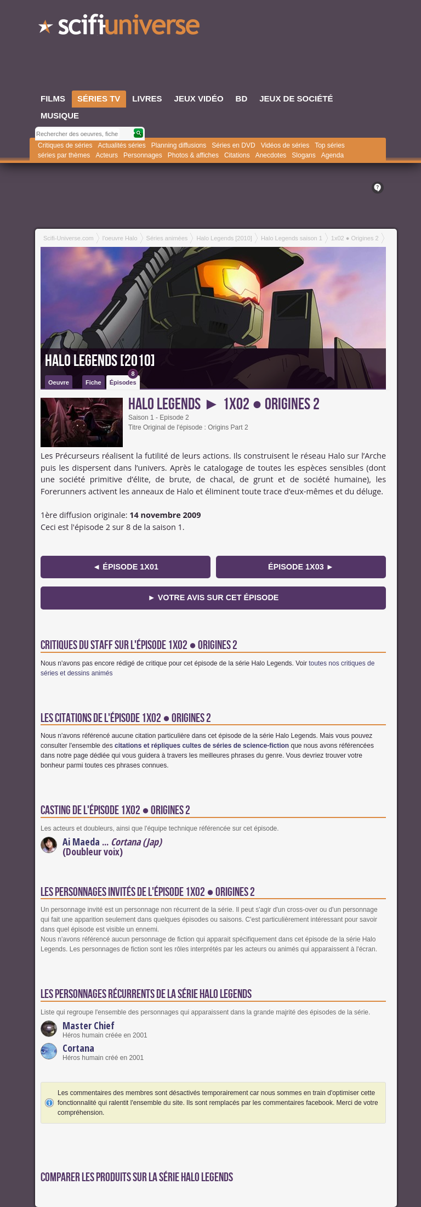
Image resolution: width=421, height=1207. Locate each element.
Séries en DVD (233, 145)
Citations (237, 155)
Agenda (332, 155)
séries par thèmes (64, 155)
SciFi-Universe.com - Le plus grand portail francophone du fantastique (120, 27)
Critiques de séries (65, 145)
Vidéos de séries (285, 145)
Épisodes (124, 380)
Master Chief (88, 1025)
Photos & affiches (193, 155)
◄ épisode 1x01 (125, 566)
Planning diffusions (179, 145)
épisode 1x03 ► (301, 566)
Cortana (78, 1047)
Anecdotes (271, 155)
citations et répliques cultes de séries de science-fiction (202, 745)
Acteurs (106, 155)
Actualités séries (121, 145)
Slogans (303, 155)
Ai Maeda (81, 841)
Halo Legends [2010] (100, 361)
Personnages (142, 155)
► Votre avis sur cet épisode (213, 597)
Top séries (330, 145)
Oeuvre (58, 382)
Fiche (93, 382)
